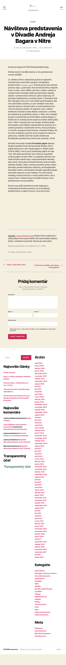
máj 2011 (38, 550)
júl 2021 (37, 521)
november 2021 (40, 511)
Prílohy (37, 613)
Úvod (37, 618)
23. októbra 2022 (47, 50)
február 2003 (40, 558)
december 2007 (41, 552)
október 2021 (40, 514)
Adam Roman (40, 581)
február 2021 (39, 534)
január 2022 (39, 506)
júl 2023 (38, 459)
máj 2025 (38, 402)
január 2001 (39, 568)
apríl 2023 (38, 467)
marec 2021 (39, 532)
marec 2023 (39, 470)
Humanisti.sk (14, 660)
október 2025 (40, 389)
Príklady (38, 610)
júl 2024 (38, 428)
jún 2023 (38, 462)
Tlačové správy (40, 615)
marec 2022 (39, 501)
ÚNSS (30, 260)
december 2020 (41, 539)
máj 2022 (38, 495)
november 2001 (41, 563)
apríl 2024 (38, 436)
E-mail (36, 322)
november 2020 (41, 542)
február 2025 (40, 410)
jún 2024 (38, 431)
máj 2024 (38, 433)
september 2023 (41, 454)
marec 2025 (39, 407)
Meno (10, 322)
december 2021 (40, 508)
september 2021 (41, 516)
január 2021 (39, 537)
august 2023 (39, 457)
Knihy (37, 594)
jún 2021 (38, 524)
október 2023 (40, 451)
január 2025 (39, 413)
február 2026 (40, 379)
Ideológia (38, 592)
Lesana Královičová (22, 260)
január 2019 (39, 547)
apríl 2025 (38, 405)
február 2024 (40, 441)
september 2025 (41, 392)
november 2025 (41, 387)
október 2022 (40, 483)
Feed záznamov (40, 642)
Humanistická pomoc (42, 587)
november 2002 (41, 560)
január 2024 (39, 444)
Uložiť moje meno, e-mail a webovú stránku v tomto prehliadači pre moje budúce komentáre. (33, 340)
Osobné (33, 24)
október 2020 (40, 545)
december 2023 (41, 446)
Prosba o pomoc (9, 383)
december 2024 (41, 415)
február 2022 (40, 503)
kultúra (12, 260)
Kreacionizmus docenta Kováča (15, 440)
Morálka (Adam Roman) (43, 600)
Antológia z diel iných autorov (46, 584)
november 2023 (41, 449)
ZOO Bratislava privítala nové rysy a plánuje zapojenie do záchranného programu (16, 409)
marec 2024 (39, 439)
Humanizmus (39, 589)
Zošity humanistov (41, 625)
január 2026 (39, 382)
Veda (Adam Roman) (42, 623)
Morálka (38, 597)
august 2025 (39, 395)
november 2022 (41, 480)
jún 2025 (38, 400)
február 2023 (40, 472)
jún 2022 (38, 493)
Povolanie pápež (27, 88)
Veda (37, 620)
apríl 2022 (38, 498)
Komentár (11, 305)
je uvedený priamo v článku (28, 50)
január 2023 (39, 475)
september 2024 (41, 423)
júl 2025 (38, 397)
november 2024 (41, 418)
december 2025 (41, 384)
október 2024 (40, 420)
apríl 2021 (38, 529)
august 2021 (39, 519)
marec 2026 (39, 376)
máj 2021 (38, 527)
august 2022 (39, 488)
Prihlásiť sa (39, 639)
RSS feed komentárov (43, 644)
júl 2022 (38, 490)
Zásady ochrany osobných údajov (33, 660)
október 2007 (40, 555)
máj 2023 (38, 464)
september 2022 (41, 485)
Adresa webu (12, 331)
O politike (38, 602)
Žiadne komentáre (34, 54)
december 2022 (41, 477)
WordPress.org (40, 647)
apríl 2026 (38, 374)
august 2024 (39, 426)
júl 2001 (38, 565)
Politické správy (41, 607)
